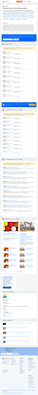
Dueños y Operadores (31, 363)
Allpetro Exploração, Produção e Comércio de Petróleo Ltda (17, 181)
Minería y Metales (31, 378)
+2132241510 (5, 309)
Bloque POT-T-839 (10, 132)
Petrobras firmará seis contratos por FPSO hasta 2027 (13, 249)
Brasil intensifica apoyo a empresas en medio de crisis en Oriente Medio (29, 254)
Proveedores (30, 362)
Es (30, 1)
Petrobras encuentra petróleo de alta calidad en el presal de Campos (13, 254)
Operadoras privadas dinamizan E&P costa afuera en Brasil (13, 266)
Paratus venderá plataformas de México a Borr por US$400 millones (29, 260)
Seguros (29, 370)
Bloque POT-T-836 (10, 136)
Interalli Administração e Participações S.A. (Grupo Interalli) (16, 171)
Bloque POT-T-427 (10, 121)
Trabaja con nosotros (14, 364)
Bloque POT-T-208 (10, 139)
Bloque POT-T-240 (10, 117)
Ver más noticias (19, 271)
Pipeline (21, 373)
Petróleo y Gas (21, 11)
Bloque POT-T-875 (10, 147)
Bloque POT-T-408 (10, 143)
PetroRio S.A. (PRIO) (10, 176)
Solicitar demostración (22, 114)
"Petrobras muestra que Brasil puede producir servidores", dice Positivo (29, 249)
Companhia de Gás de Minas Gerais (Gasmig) (14, 195)
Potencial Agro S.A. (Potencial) (12, 200)
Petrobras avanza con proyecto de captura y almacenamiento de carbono (29, 266)
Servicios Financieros (31, 366)
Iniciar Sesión (25, 1)
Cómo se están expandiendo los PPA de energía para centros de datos (18, 336)
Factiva (21, 368)
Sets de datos (22, 372)
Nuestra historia (13, 361)
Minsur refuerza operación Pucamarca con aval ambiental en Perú (17, 327)
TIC (29, 385)
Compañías (21, 361)
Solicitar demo (19, 1)
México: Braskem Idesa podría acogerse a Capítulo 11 (10, 235)
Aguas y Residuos (31, 382)
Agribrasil (8, 190)
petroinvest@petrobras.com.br (8, 313)
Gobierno (29, 369)
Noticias (21, 364)
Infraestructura (30, 381)
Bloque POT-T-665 (10, 128)
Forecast (21, 365)
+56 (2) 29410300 (13, 17)
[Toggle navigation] (34, 1)
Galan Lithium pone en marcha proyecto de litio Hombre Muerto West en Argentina (19, 323)
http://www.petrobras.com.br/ (8, 316)
